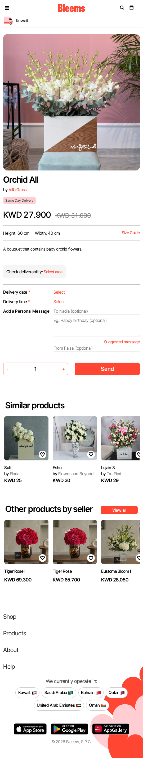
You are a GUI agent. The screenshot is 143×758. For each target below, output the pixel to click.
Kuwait (27, 693)
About (11, 649)
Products (14, 633)
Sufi (7, 467)
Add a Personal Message (26, 311)
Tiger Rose (62, 571)
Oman (97, 705)
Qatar (117, 693)
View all (119, 510)
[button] (7, 8)
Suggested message (122, 341)
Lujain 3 (108, 467)
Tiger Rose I (14, 571)
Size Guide (131, 232)
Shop (9, 616)
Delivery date (16, 292)
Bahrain (91, 693)
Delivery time (16, 301)
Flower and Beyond (73, 474)
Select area (52, 271)
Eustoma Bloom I (116, 571)
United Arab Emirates (59, 705)
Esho (57, 467)
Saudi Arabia (58, 693)
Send (107, 369)
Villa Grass (18, 189)
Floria (11, 474)
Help (9, 666)
